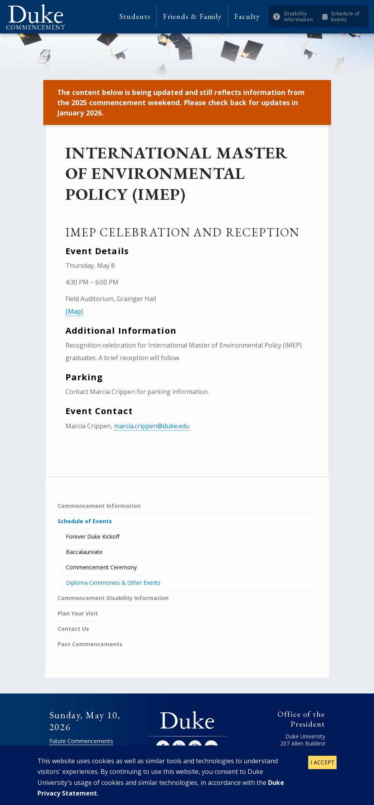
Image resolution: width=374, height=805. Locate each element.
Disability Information (298, 16)
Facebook (162, 747)
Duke (187, 720)
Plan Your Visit (78, 613)
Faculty (247, 16)
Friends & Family (192, 16)
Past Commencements (90, 644)
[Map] (74, 311)
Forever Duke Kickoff (92, 536)
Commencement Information (99, 505)
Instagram (195, 747)
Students (135, 16)
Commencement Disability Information (113, 598)
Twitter (179, 747)
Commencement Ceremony (101, 567)
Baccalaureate (84, 552)
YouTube (211, 747)
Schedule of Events (345, 16)
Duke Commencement (38, 17)
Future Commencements (81, 741)
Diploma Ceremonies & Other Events (113, 582)
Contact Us (73, 628)
